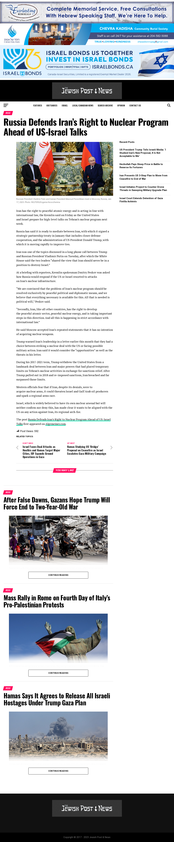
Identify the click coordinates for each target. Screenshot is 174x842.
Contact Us (135, 105)
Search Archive (105, 105)
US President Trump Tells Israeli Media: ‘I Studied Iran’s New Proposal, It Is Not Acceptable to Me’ (143, 153)
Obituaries (51, 105)
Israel (65, 105)
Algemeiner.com (56, 424)
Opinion (121, 105)
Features (37, 105)
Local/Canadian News (82, 105)
